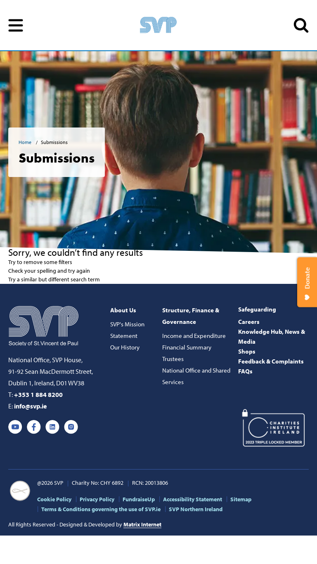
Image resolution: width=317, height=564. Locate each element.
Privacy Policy (97, 499)
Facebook (34, 427)
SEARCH (301, 25)
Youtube (15, 427)
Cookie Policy (54, 499)
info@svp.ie (30, 406)
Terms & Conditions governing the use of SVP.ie (101, 509)
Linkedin (52, 427)
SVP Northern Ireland (195, 509)
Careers (249, 322)
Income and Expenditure (194, 336)
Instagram (71, 427)
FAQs (245, 371)
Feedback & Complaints (271, 361)
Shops (246, 351)
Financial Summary (186, 347)
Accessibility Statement (192, 499)
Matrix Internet (142, 524)
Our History (125, 347)
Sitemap (240, 499)
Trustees (173, 359)
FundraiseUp (139, 499)
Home (26, 142)
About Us (123, 310)
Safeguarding (257, 309)
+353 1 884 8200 (38, 394)
